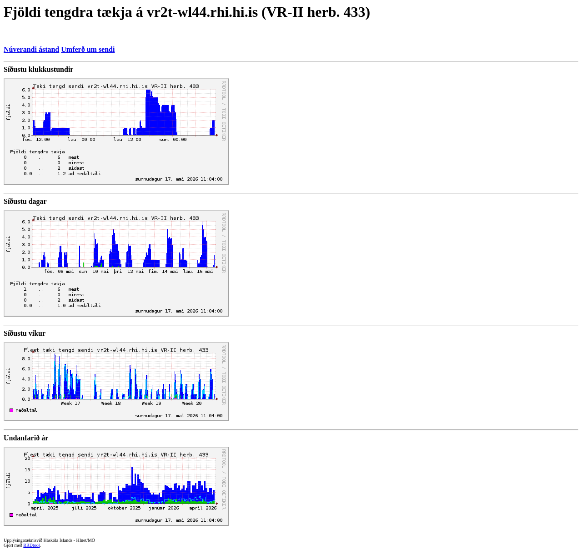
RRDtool (31, 545)
